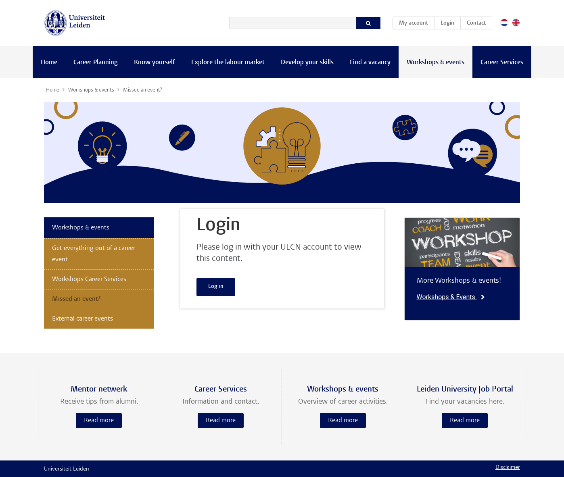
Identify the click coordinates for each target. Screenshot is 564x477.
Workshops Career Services (89, 279)
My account (416, 21)
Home (49, 62)
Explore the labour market (228, 62)
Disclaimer (507, 468)
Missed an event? (76, 299)
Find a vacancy (370, 62)
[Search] (292, 23)
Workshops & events (435, 62)
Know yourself (154, 62)
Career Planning (95, 62)
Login (447, 23)
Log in (216, 287)
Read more (99, 420)
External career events (82, 319)
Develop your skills (307, 62)
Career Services (501, 62)
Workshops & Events (451, 297)
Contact (476, 23)
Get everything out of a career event (93, 254)
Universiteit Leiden (66, 469)
